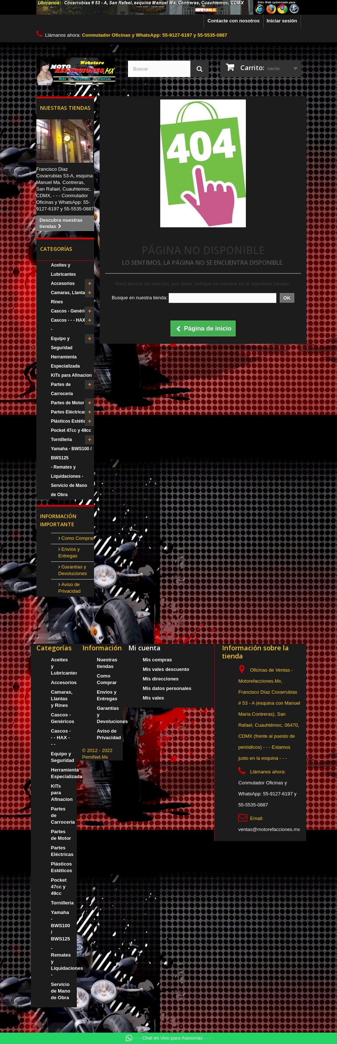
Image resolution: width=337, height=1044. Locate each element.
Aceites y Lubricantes (63, 270)
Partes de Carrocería (62, 389)
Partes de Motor (68, 402)
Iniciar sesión (281, 21)
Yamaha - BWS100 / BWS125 (71, 453)
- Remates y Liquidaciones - (67, 472)
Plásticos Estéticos (71, 421)
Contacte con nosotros (234, 21)
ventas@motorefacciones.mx (269, 829)
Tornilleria (61, 439)
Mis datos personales (167, 688)
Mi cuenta (144, 647)
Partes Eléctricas (69, 412)
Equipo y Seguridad (62, 343)
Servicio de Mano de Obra (69, 490)
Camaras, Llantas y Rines (71, 297)
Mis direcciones (161, 679)
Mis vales (153, 698)
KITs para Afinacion (71, 375)
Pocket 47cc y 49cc (71, 430)
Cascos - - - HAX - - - (71, 325)
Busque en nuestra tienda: (140, 297)
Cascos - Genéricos (71, 311)
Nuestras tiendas (65, 107)
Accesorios (63, 283)
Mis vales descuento (166, 669)
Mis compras (157, 659)
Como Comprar (77, 538)
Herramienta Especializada (65, 361)
